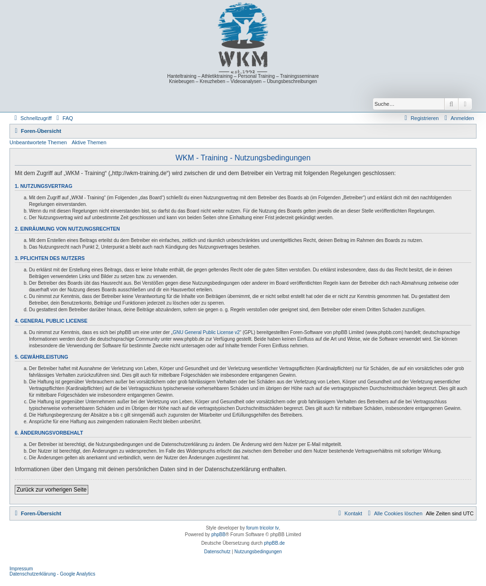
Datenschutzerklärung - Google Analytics (52, 574)
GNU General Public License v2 (206, 332)
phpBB (218, 534)
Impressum (21, 568)
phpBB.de (274, 543)
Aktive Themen (89, 142)
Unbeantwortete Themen (38, 142)
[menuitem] (63, 118)
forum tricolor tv (262, 527)
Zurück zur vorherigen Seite (51, 489)
